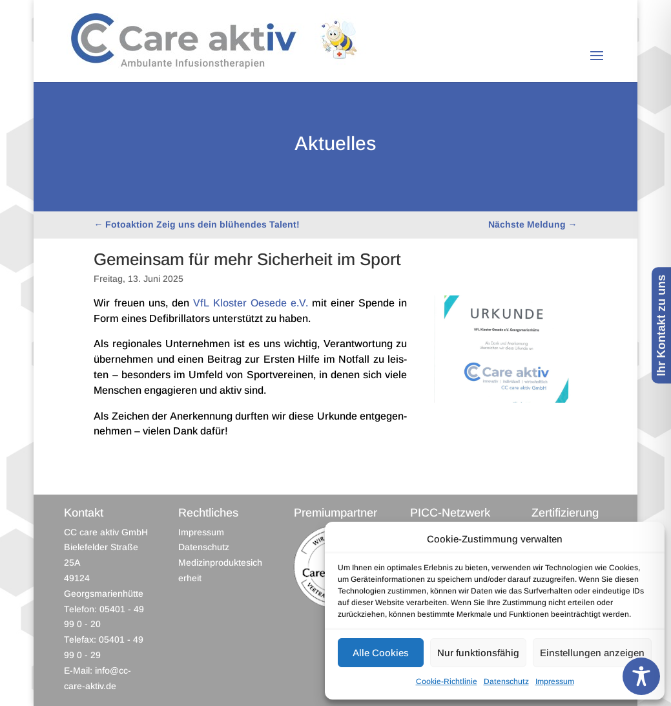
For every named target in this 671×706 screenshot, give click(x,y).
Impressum (554, 681)
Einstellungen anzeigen (592, 652)
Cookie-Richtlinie (446, 681)
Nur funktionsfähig (478, 652)
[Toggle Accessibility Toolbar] (641, 676)
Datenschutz (506, 681)
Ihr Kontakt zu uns (661, 325)
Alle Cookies (381, 652)
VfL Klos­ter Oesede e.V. (250, 302)
